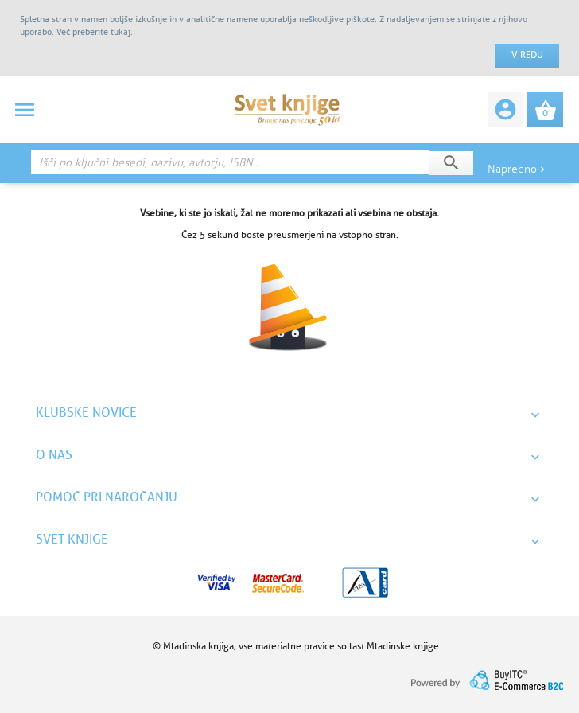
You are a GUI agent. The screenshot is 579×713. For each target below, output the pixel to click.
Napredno (518, 169)
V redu (527, 54)
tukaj (120, 32)
